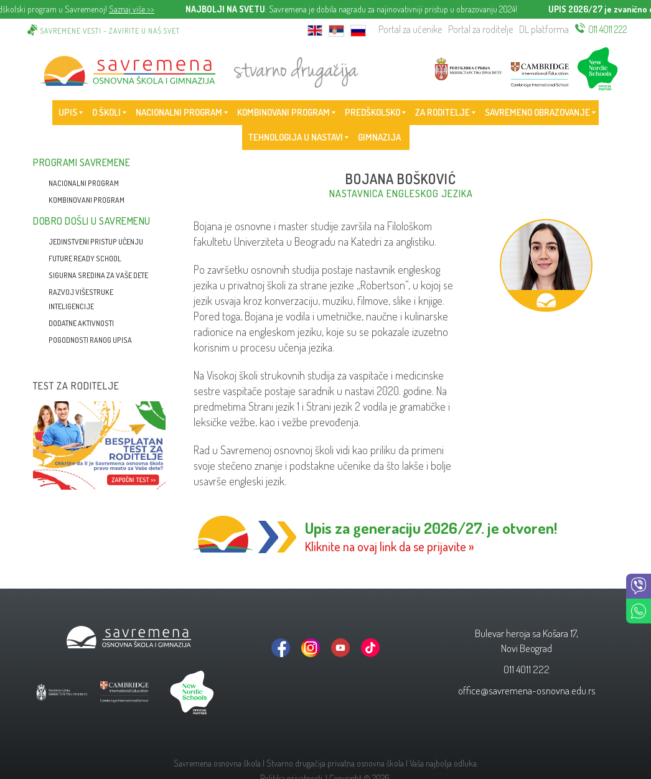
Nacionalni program (84, 183)
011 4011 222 (607, 29)
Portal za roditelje (480, 29)
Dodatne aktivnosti (81, 323)
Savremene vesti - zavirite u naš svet (110, 30)
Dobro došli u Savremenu (92, 221)
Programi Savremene (81, 162)
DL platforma (544, 29)
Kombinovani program (86, 200)
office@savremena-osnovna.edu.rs (527, 690)
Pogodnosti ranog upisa (90, 340)
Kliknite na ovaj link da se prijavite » (389, 546)
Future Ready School (85, 258)
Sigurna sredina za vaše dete (98, 275)
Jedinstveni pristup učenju (96, 241)
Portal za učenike (410, 29)
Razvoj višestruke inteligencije (81, 299)
